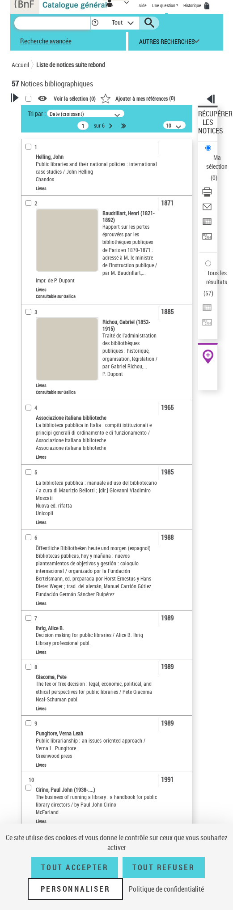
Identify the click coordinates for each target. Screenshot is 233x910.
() (137, 98)
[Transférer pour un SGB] (207, 239)
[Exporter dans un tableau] (207, 224)
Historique (192, 5)
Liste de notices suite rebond (70, 64)
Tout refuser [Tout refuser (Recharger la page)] (163, 867)
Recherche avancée (46, 40)
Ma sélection (217, 162)
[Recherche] (52, 23)
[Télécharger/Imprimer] (207, 195)
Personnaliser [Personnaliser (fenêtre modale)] (75, 889)
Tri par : (37, 113)
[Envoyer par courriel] (207, 209)
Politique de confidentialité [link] (166, 889)
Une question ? (165, 5)
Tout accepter (74, 867)
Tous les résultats (216, 277)
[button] (95, 23)
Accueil (20, 64)
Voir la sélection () (75, 98)
